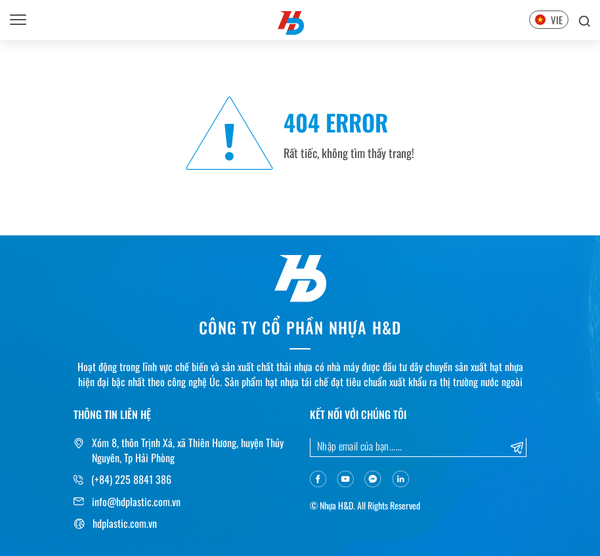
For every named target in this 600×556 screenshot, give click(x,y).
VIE (549, 19)
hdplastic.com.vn (125, 523)
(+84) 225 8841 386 (131, 479)
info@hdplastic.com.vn (136, 501)
